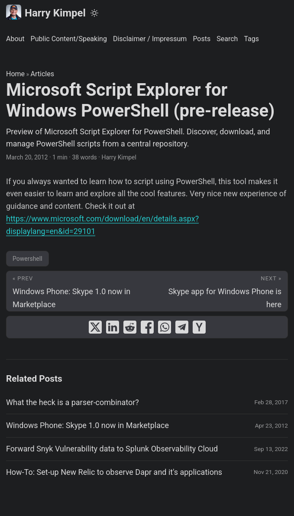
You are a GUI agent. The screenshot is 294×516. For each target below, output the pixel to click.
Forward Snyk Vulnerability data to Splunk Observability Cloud (112, 448)
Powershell (27, 258)
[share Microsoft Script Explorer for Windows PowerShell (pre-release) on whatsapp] (164, 327)
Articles (42, 74)
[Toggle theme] (94, 13)
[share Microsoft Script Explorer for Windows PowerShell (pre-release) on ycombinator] (199, 327)
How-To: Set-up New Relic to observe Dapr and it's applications (114, 472)
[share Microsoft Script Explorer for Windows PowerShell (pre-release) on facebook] (147, 327)
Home (15, 74)
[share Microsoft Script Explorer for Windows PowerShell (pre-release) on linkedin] (112, 327)
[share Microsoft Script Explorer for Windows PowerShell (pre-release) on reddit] (129, 327)
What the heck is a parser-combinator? (72, 402)
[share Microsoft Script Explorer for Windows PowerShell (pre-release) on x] (95, 327)
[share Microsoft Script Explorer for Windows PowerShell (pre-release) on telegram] (181, 327)
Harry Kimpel (46, 12)
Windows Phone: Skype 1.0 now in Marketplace (87, 425)
